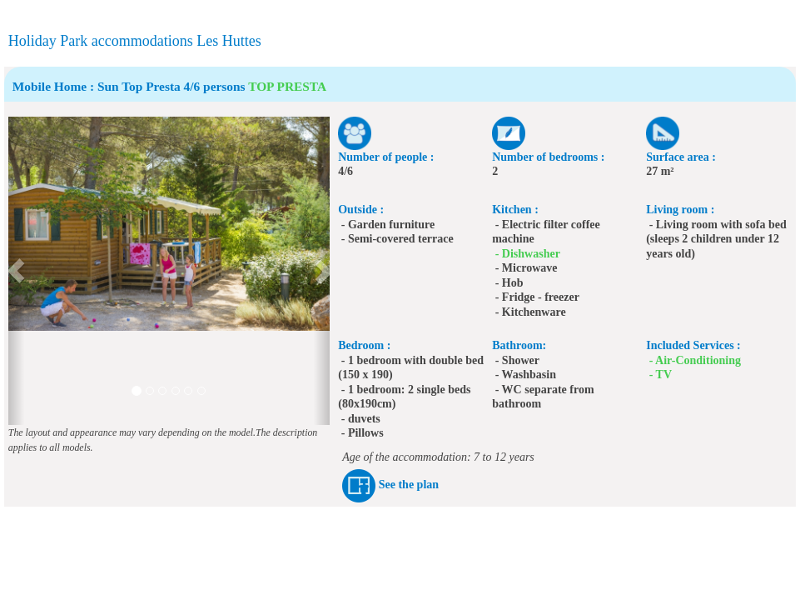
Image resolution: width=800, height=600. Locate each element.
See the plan (409, 484)
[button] (16, 271)
